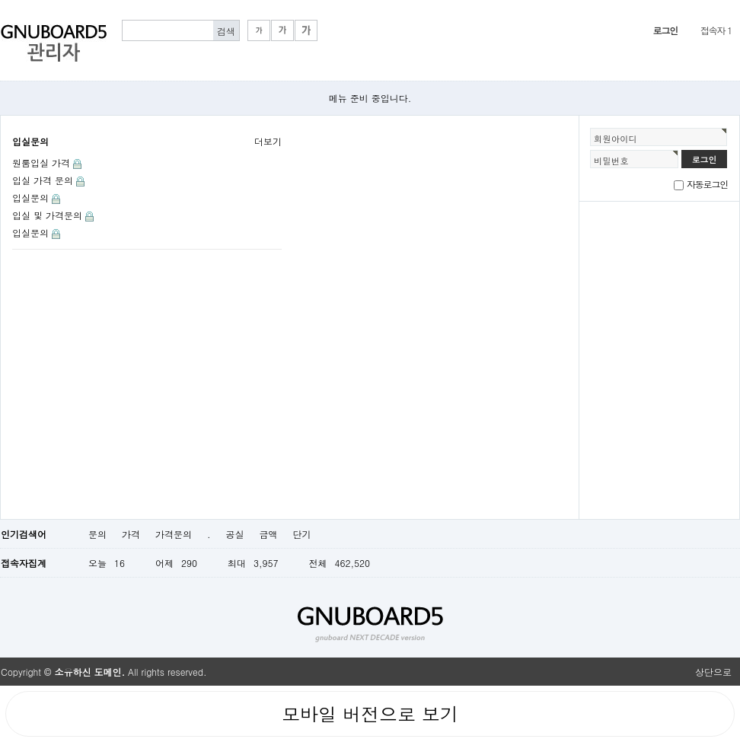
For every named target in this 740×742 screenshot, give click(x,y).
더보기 (268, 141)
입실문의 (30, 141)
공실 (235, 533)
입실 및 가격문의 (47, 215)
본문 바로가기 (0, 0)
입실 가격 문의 (42, 180)
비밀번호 (611, 160)
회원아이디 (615, 138)
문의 (97, 533)
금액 (269, 533)
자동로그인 (707, 183)
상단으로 (713, 671)
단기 (302, 533)
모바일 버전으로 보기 (370, 714)
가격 (131, 533)
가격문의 (173, 533)
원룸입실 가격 (41, 162)
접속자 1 (716, 30)
